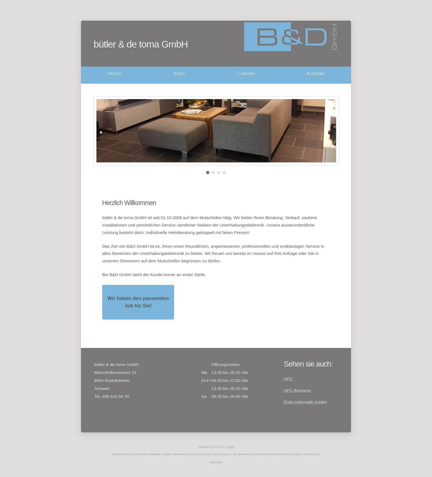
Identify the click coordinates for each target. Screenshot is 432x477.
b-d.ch (230, 447)
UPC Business (297, 390)
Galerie (246, 74)
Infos (179, 74)
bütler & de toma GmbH (141, 44)
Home (114, 74)
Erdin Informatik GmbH (305, 402)
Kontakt (316, 74)
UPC (288, 379)
